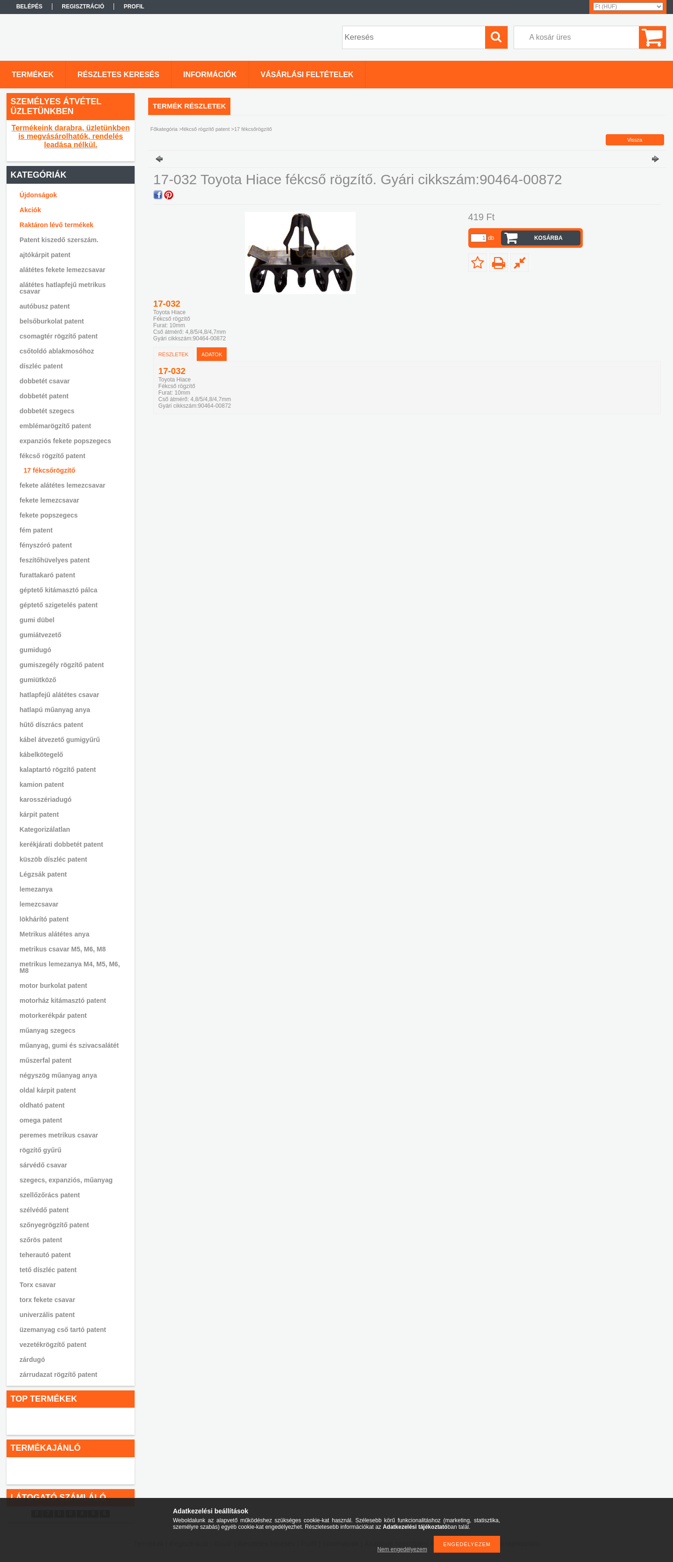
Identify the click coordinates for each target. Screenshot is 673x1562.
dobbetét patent (44, 396)
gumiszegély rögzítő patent (62, 665)
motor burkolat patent (53, 985)
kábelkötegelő (41, 754)
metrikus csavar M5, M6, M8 (63, 949)
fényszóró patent (46, 545)
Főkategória (164, 129)
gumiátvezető (40, 635)
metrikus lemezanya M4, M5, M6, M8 (70, 967)
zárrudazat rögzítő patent (58, 1374)
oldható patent (42, 1105)
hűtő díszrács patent (51, 724)
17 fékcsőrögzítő (49, 470)
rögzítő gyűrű (40, 1150)
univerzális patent (47, 1314)
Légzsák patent (43, 874)
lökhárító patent (44, 919)
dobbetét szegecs (47, 411)
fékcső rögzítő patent (53, 456)
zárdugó (32, 1359)
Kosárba (548, 238)
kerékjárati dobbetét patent (61, 844)
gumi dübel (37, 620)
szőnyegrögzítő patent (54, 1225)
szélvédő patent (44, 1210)
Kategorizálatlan (45, 829)
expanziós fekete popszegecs (65, 441)
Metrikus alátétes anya (54, 934)
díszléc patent (41, 366)
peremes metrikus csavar (59, 1135)
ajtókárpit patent (45, 255)
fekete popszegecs (49, 515)
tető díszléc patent (48, 1270)
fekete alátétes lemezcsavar (63, 485)
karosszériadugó (46, 799)
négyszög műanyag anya (58, 1075)
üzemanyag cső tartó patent (63, 1329)
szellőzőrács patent (50, 1195)
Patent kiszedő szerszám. (59, 240)
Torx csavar (38, 1284)
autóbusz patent (45, 306)
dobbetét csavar (45, 381)
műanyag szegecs (48, 1030)
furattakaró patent (47, 575)
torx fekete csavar (47, 1299)
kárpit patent (39, 814)
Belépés (29, 6)
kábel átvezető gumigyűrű (60, 739)
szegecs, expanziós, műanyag (66, 1180)
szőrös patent (41, 1240)
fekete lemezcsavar (49, 500)
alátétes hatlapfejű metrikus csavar (63, 288)
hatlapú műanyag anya (55, 709)
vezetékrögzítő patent (53, 1344)
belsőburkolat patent (52, 321)
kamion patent (42, 784)
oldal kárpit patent (48, 1090)
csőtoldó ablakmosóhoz (57, 351)
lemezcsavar (39, 904)
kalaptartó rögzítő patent (58, 769)
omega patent (41, 1120)
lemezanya (36, 889)
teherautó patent (45, 1255)
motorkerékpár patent (53, 1015)
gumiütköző (38, 680)
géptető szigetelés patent (59, 605)
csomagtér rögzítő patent (59, 336)
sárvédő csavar (43, 1165)
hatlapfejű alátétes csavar (59, 694)
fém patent (36, 530)
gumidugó (35, 650)
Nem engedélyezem (402, 1549)
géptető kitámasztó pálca (59, 590)
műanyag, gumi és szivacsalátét (69, 1045)
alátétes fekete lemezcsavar (63, 270)
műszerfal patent (46, 1060)
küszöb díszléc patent (53, 859)
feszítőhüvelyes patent (55, 560)
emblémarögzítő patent (55, 426)
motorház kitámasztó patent (63, 1000)
